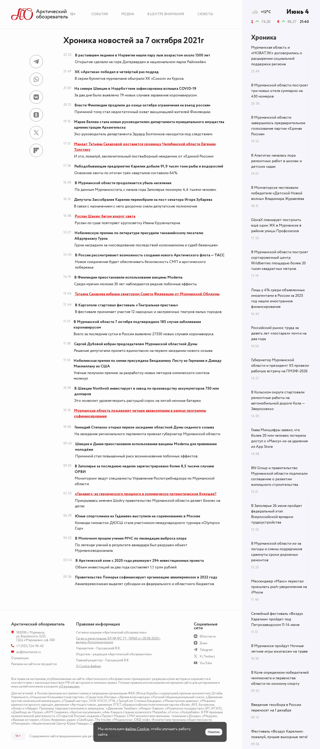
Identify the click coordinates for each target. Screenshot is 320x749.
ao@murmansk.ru (28, 652)
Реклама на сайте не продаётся (34, 664)
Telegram (206, 650)
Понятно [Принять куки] (214, 732)
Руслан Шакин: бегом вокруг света (105, 216)
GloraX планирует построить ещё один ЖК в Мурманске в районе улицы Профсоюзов (276, 225)
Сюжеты (205, 14)
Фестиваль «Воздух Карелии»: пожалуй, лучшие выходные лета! (279, 734)
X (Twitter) (207, 656)
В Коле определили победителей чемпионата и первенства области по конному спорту (280, 678)
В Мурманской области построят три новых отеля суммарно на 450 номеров (279, 91)
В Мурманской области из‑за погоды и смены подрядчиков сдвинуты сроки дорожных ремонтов (276, 552)
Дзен (203, 643)
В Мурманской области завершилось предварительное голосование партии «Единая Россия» (278, 126)
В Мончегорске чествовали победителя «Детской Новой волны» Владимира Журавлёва (277, 193)
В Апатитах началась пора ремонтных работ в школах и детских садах (276, 161)
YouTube (206, 663)
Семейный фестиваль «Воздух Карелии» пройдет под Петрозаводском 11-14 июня (277, 619)
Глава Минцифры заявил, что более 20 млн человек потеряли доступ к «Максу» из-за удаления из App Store (279, 438)
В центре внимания (165, 14)
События (99, 14)
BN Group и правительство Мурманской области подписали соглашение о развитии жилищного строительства (279, 476)
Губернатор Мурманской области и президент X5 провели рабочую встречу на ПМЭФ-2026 (280, 365)
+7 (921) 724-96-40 (30, 646)
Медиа (127, 14)
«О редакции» (69, 686)
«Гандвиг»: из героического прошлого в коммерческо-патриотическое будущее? (145, 494)
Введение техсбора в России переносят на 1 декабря (276, 707)
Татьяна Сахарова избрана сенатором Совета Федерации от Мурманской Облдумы (147, 294)
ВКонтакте (208, 636)
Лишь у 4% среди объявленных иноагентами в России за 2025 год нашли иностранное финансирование (278, 298)
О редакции (20, 658)
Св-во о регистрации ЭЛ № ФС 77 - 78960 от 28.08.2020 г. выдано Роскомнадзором (118, 640)
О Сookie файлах (88, 666)
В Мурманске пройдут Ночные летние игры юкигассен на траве (279, 648)
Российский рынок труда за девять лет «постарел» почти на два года (278, 333)
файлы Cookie (137, 729)
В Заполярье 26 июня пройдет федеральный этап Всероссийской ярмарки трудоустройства (276, 514)
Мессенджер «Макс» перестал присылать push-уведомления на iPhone (279, 587)
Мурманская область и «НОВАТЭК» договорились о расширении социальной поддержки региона (276, 56)
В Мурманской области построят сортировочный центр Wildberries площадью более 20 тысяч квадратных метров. (279, 260)
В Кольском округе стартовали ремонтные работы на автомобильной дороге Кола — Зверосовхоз (278, 401)
